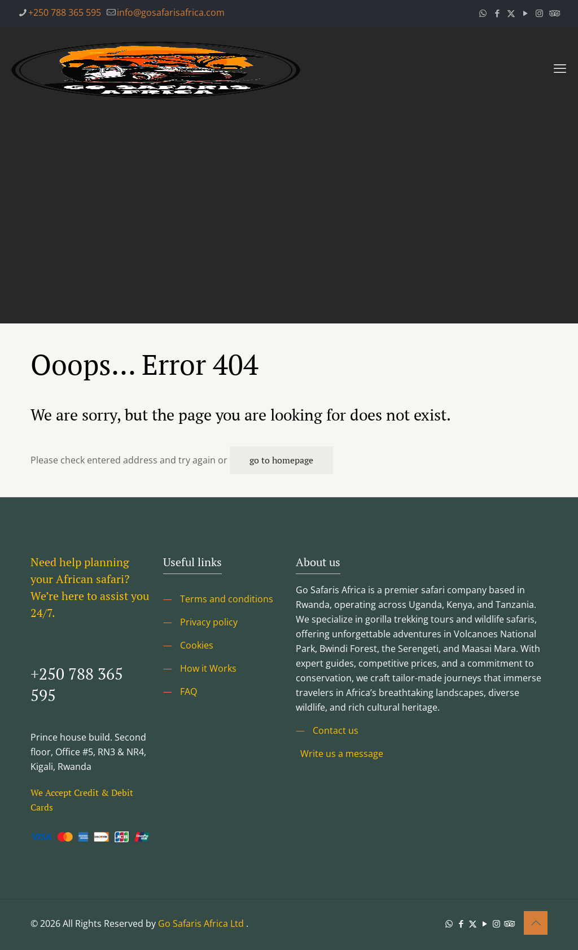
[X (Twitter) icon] (511, 13)
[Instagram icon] (539, 13)
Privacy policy (209, 622)
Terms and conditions (226, 599)
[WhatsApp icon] (483, 13)
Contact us (335, 730)
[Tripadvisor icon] (553, 13)
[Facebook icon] (497, 13)
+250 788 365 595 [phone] (64, 12)
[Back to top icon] (536, 923)
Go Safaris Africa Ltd (201, 923)
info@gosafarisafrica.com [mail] (171, 12)
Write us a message (341, 753)
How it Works (208, 668)
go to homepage (281, 460)
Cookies (196, 645)
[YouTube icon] (525, 13)
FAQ (188, 691)
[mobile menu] (560, 67)
